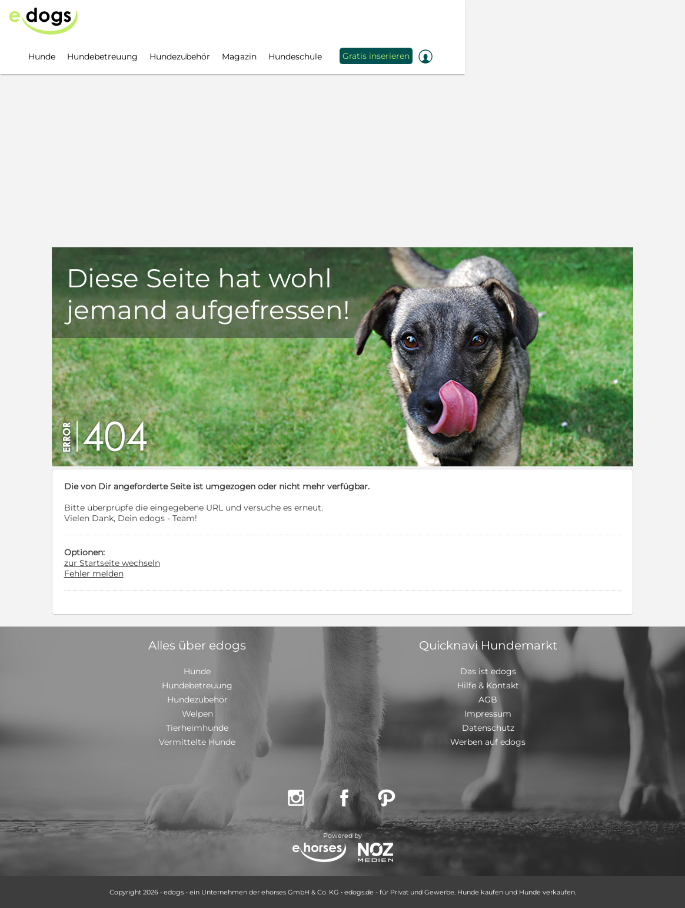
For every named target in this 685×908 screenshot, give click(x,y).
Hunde (197, 671)
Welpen (197, 713)
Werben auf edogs (488, 742)
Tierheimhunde (197, 728)
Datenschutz (488, 728)
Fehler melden (94, 573)
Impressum (487, 713)
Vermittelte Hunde (197, 742)
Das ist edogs (488, 671)
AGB (487, 699)
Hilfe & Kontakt (488, 685)
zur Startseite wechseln (112, 563)
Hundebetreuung (197, 685)
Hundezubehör (197, 699)
